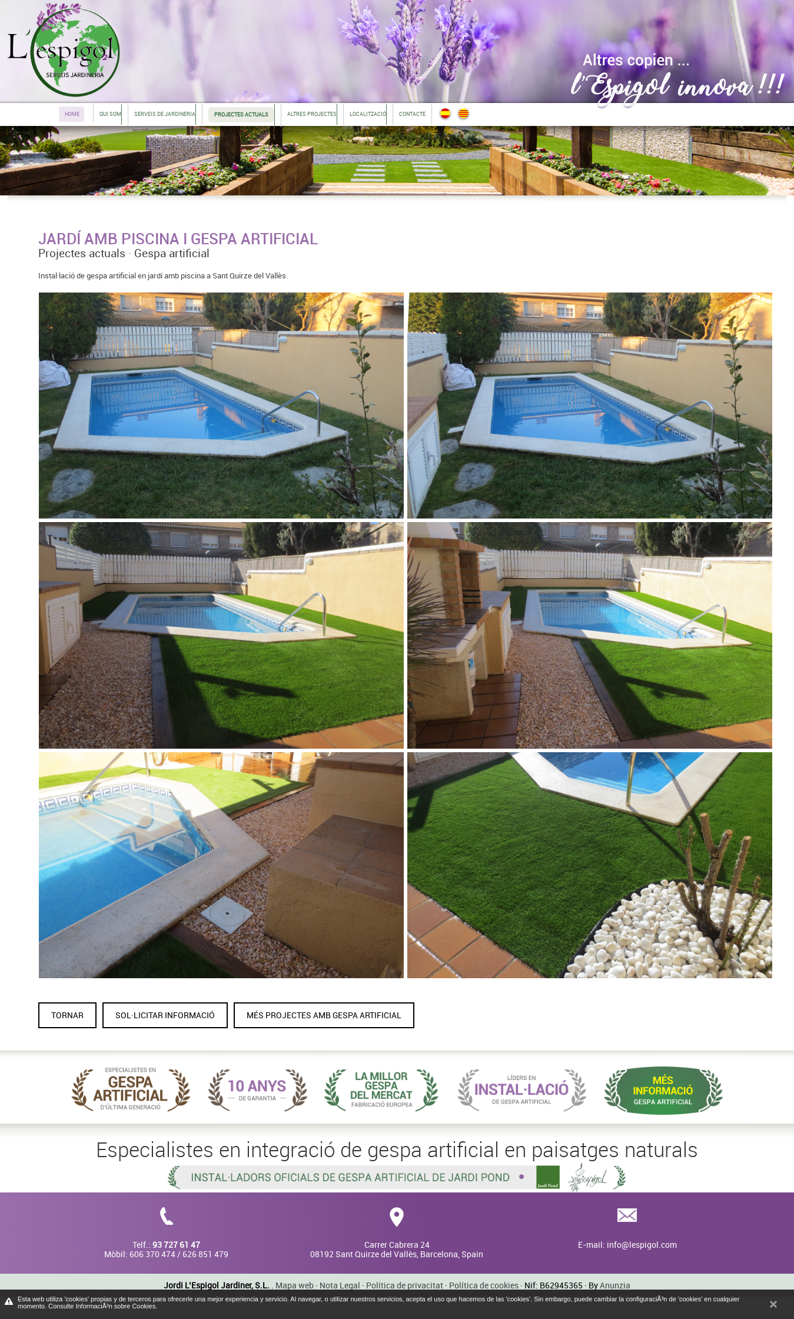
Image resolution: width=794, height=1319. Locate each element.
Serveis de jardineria (164, 114)
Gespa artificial (172, 253)
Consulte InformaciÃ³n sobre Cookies (101, 1306)
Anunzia (615, 1285)
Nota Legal (340, 1285)
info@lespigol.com (642, 1244)
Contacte (412, 114)
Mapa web (294, 1285)
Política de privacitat (404, 1285)
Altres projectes (312, 114)
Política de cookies (484, 1285)
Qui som (110, 114)
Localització (368, 114)
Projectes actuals (81, 253)
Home (72, 114)
